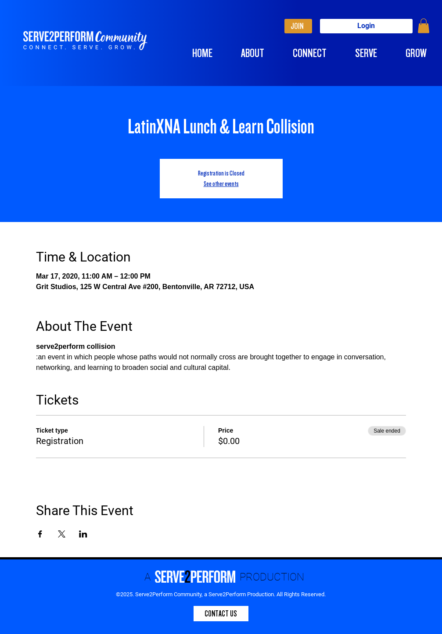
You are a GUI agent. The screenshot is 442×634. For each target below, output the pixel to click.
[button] (423, 25)
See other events (221, 183)
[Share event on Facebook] (40, 533)
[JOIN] (298, 26)
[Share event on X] (61, 533)
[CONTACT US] (221, 613)
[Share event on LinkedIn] (83, 533)
